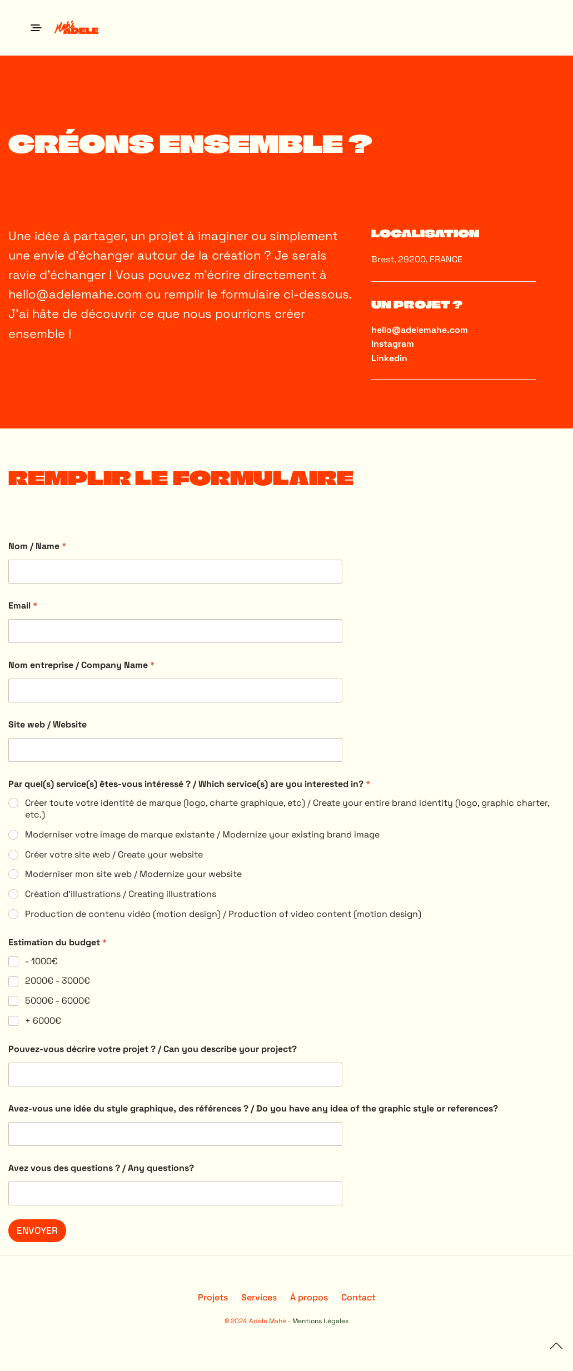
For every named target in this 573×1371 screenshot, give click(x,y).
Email (22, 605)
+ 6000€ (43, 1020)
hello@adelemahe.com (75, 294)
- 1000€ (41, 961)
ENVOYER (37, 1230)
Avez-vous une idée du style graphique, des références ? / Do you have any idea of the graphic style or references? (253, 1108)
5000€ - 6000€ (57, 1000)
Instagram (392, 344)
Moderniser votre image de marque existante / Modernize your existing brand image (202, 834)
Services (259, 1297)
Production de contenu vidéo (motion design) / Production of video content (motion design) (223, 914)
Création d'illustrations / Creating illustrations (120, 894)
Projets (213, 1297)
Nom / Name (37, 546)
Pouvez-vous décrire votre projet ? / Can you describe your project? (152, 1049)
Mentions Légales (320, 1321)
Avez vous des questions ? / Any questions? (101, 1168)
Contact (358, 1297)
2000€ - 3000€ (57, 980)
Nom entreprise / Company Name (81, 665)
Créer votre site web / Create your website (114, 854)
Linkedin (389, 358)
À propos (309, 1297)
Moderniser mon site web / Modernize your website (133, 874)
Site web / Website (47, 724)
